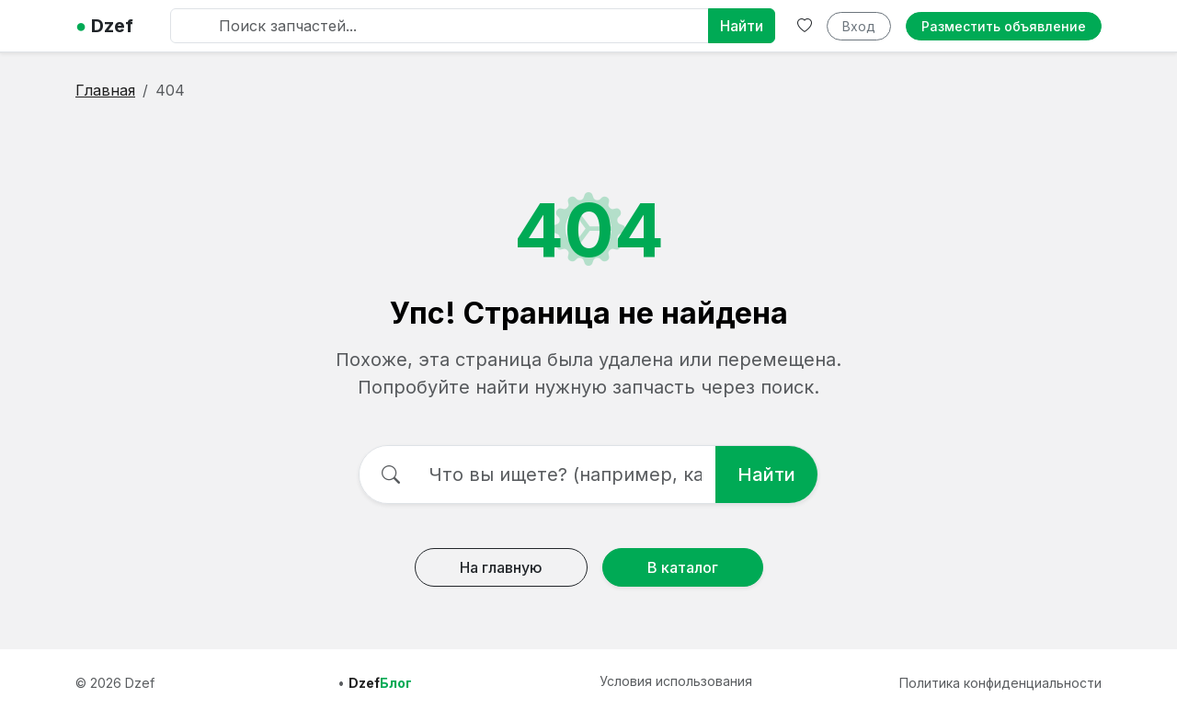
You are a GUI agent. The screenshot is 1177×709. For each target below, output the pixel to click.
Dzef (104, 26)
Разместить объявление (1003, 26)
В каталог (682, 567)
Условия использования (676, 681)
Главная (105, 90)
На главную (501, 567)
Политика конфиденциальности (1000, 683)
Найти (741, 26)
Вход (858, 26)
